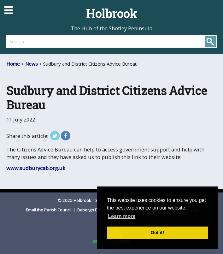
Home (13, 64)
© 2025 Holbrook (74, 200)
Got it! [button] (157, 232)
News (31, 64)
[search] (59, 41)
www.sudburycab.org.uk (35, 168)
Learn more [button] (121, 216)
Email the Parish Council (49, 210)
